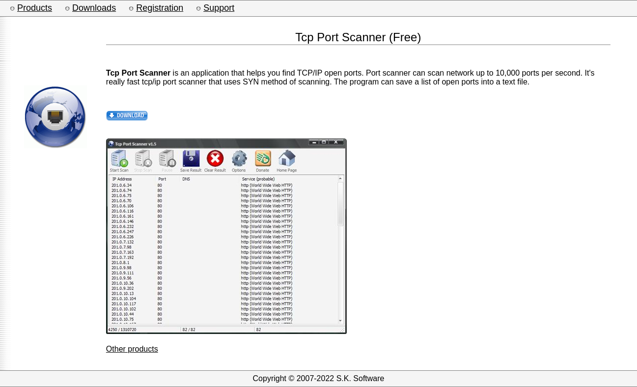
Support (218, 8)
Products (34, 8)
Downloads (94, 8)
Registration (159, 8)
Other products (132, 349)
